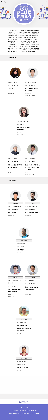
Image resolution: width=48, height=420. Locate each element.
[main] (24, 41)
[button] (1, 2)
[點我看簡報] (15, 203)
